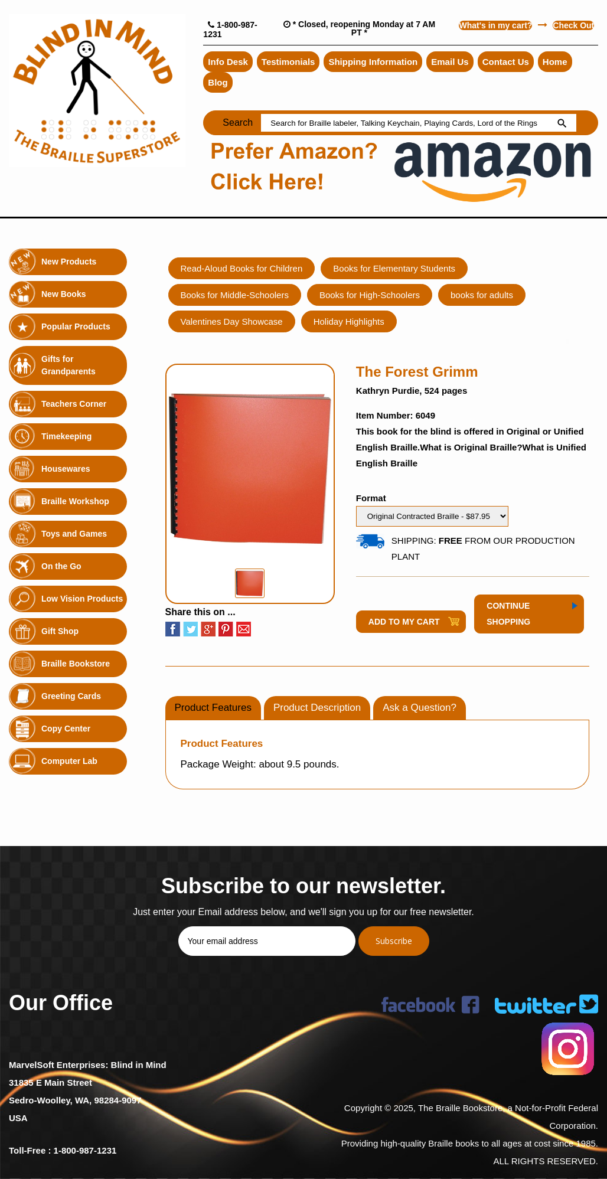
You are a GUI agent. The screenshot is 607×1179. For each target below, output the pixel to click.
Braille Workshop (75, 501)
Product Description (317, 707)
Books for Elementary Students (394, 268)
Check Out (573, 25)
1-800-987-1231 (85, 1150)
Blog (217, 82)
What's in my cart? (495, 25)
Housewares (65, 468)
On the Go (61, 566)
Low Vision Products (82, 598)
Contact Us (505, 62)
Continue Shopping (508, 613)
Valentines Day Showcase (232, 321)
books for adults (482, 295)
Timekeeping (66, 436)
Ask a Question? (419, 707)
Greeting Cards (71, 696)
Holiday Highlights (349, 321)
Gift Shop (60, 631)
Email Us (449, 62)
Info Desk (228, 62)
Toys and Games (74, 533)
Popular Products (75, 326)
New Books (63, 294)
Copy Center (65, 728)
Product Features (213, 707)
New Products (68, 261)
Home (555, 62)
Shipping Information (372, 62)
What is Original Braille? (471, 447)
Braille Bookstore (75, 663)
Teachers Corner (73, 404)
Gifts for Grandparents (68, 365)
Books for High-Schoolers (369, 295)
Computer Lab (69, 761)
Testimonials (288, 62)
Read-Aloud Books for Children (242, 268)
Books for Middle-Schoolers (235, 295)
